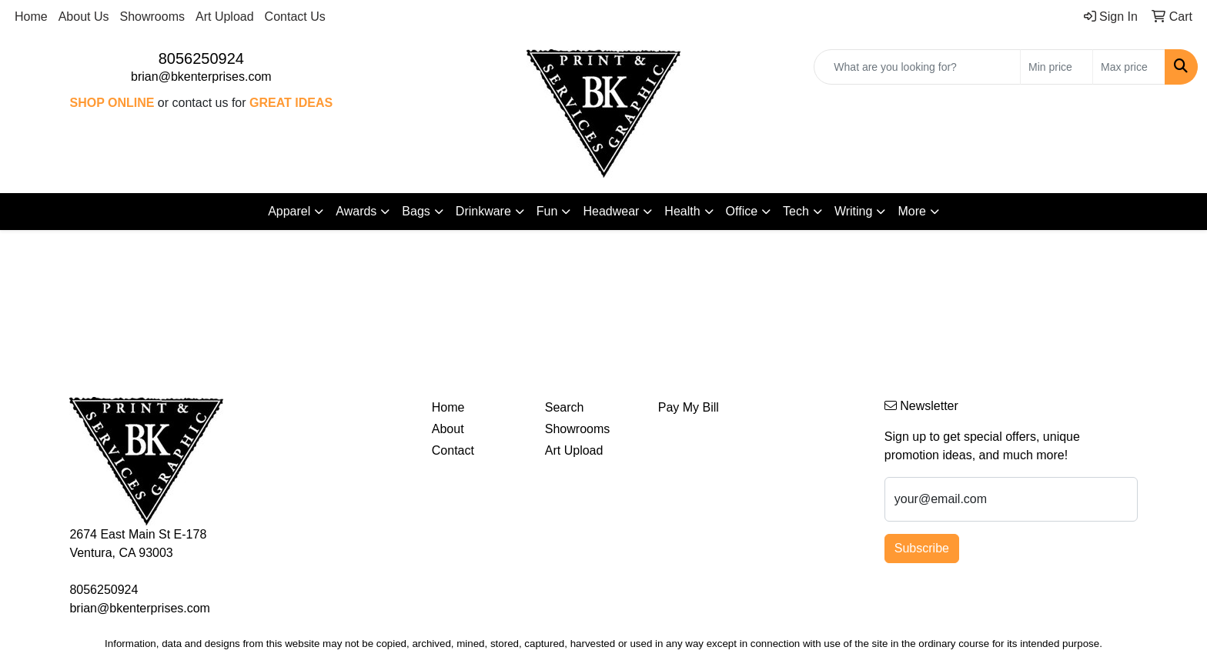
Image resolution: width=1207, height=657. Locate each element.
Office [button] (742, 211)
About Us (84, 16)
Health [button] (682, 211)
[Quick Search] (917, 67)
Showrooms (152, 16)
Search (564, 407)
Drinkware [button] (483, 211)
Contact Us (295, 16)
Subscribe (921, 548)
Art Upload (225, 16)
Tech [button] (796, 211)
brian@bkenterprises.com (201, 76)
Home (31, 16)
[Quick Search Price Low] (1056, 67)
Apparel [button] (289, 211)
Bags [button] (416, 211)
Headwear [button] (611, 211)
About (448, 428)
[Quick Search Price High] (1128, 67)
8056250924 (201, 58)
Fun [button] (547, 211)
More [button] (911, 211)
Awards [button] (356, 211)
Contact (453, 450)
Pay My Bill (688, 407)
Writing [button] (853, 211)
